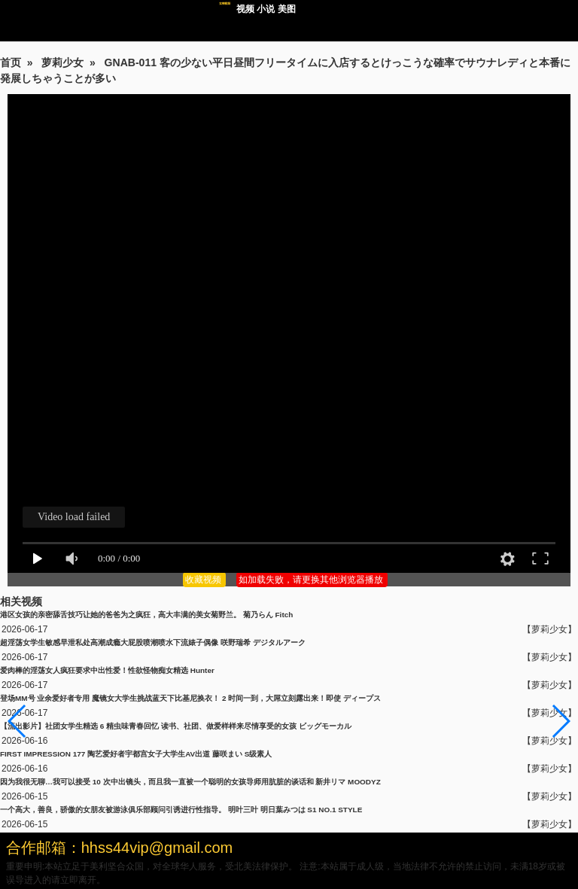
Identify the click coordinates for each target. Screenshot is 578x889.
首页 (10, 62)
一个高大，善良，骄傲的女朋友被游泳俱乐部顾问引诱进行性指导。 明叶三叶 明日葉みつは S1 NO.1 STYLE (181, 809)
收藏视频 (204, 579)
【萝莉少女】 (549, 629)
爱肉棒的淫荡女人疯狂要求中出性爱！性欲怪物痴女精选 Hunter (107, 670)
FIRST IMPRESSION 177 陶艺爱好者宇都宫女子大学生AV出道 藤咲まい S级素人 (136, 754)
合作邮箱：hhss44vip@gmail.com (119, 847)
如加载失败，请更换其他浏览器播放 (312, 579)
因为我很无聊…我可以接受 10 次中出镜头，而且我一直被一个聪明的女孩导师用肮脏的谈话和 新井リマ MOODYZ (190, 782)
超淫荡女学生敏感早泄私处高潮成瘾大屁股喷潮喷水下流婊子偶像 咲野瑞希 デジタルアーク (153, 642)
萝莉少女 (62, 62)
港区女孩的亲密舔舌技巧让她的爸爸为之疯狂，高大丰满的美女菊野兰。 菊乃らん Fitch (146, 614)
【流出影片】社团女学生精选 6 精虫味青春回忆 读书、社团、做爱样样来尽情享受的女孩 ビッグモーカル (175, 726)
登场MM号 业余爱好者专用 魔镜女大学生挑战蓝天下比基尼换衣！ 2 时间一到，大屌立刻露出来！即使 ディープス (190, 698)
